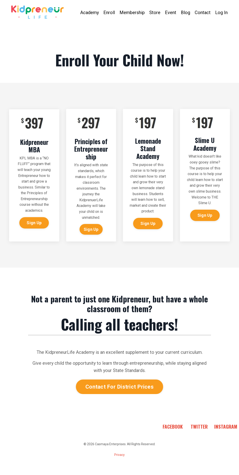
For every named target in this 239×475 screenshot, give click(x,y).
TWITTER (199, 426)
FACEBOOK (173, 426)
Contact (203, 12)
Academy (89, 12)
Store (154, 12)
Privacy (119, 455)
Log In (221, 12)
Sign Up (34, 222)
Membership (132, 12)
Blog (185, 12)
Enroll (109, 12)
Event (170, 12)
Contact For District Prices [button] (119, 387)
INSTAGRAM (225, 426)
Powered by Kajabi (119, 463)
